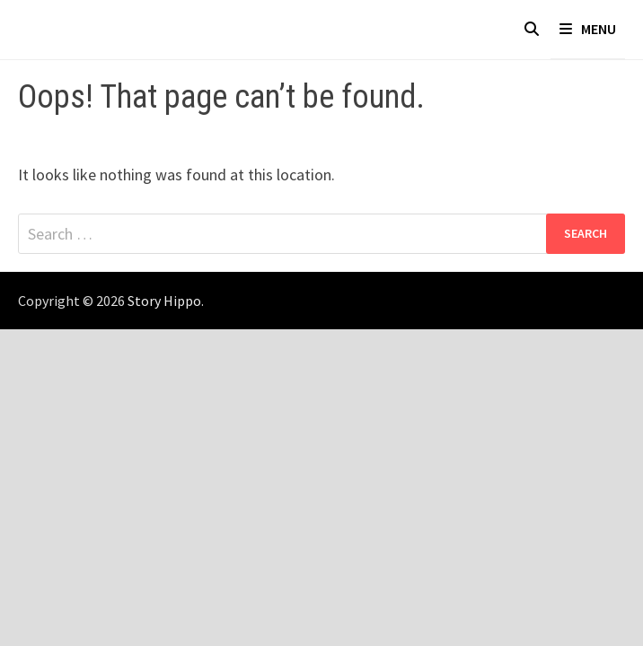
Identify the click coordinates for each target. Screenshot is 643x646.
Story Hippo (164, 301)
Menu (587, 29)
